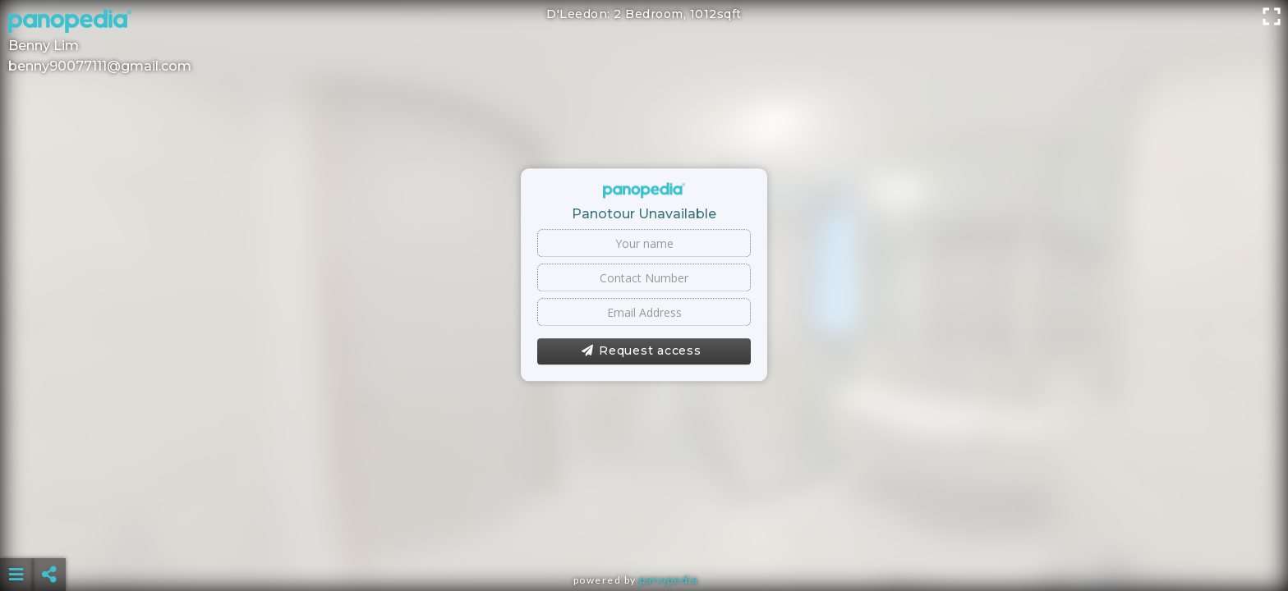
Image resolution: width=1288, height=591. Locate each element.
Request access (641, 351)
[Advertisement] (644, 533)
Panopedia (668, 580)
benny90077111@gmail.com (99, 66)
